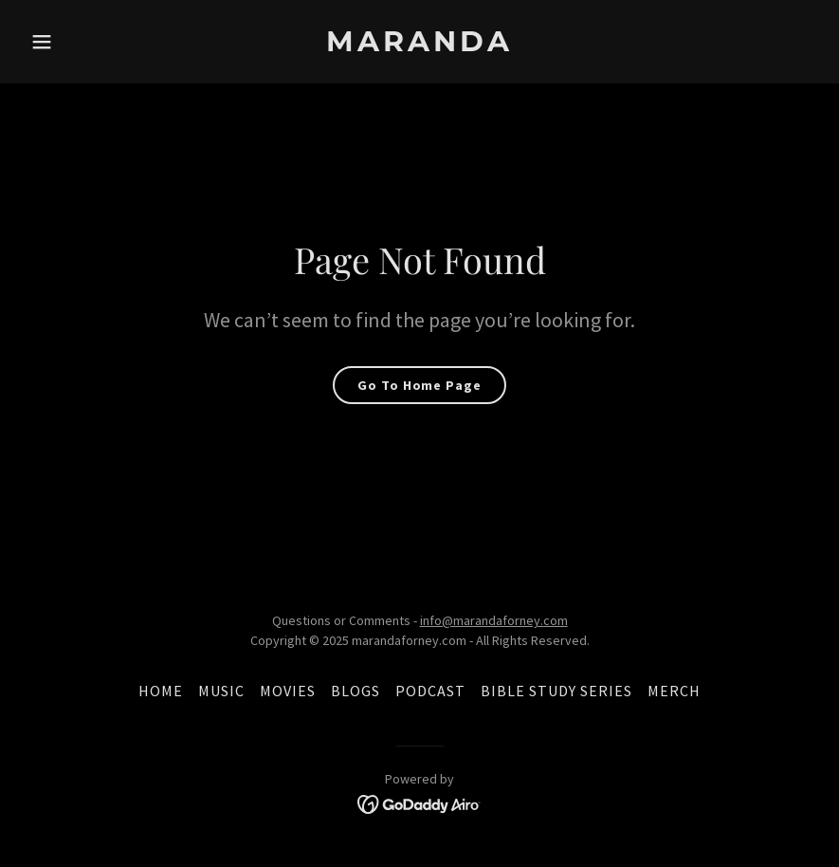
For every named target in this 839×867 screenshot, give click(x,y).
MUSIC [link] (221, 690)
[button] (82, 42)
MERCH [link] (674, 690)
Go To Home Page (419, 385)
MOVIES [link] (288, 690)
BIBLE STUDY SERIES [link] (556, 690)
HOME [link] (160, 690)
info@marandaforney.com (494, 620)
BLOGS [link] (355, 690)
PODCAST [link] (430, 690)
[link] (419, 45)
